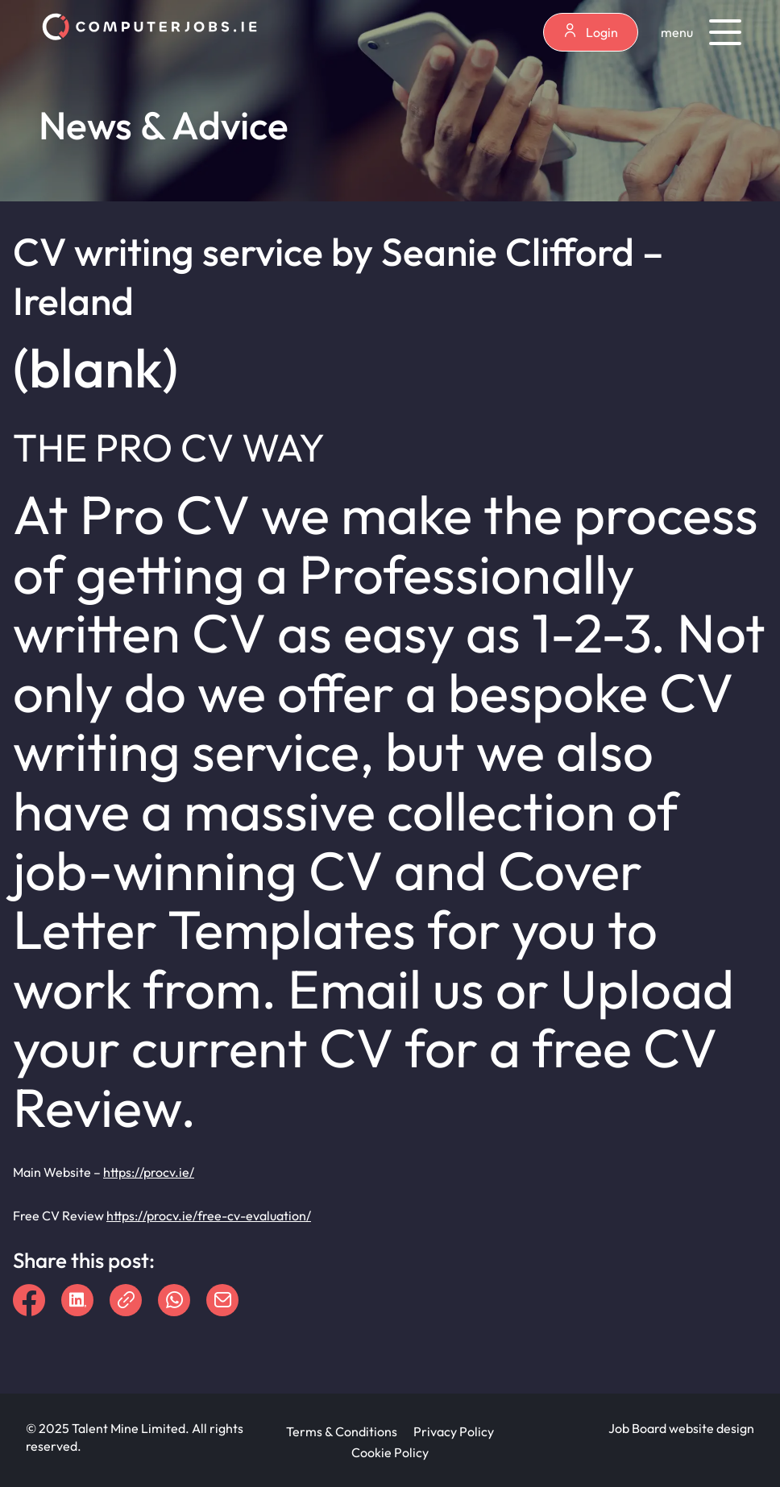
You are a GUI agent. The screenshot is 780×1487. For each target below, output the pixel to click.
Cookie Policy (390, 1452)
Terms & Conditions (341, 1431)
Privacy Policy (453, 1431)
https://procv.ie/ (148, 1172)
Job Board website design (681, 1428)
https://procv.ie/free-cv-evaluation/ (208, 1215)
